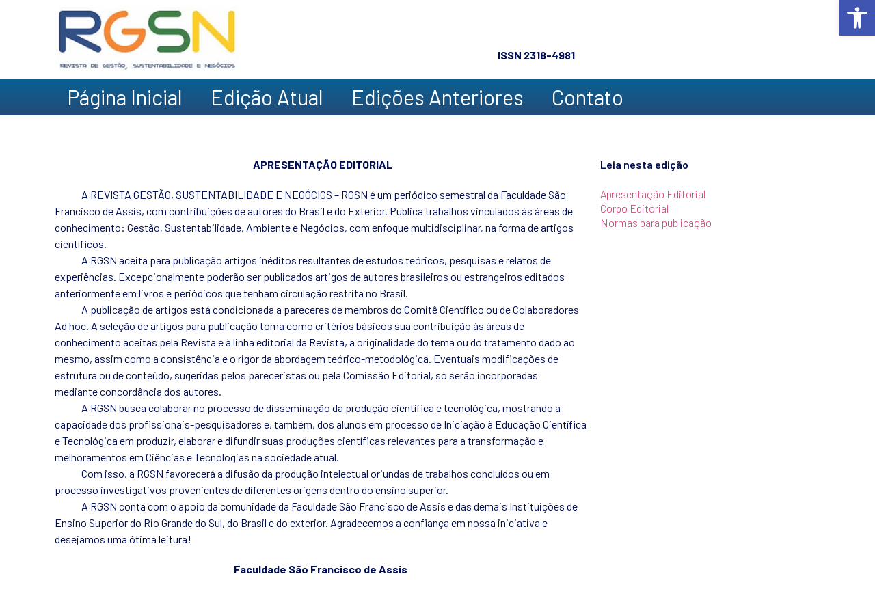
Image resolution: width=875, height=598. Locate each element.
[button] (857, 18)
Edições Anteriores (437, 97)
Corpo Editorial (634, 208)
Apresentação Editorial (652, 193)
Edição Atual (267, 97)
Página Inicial (125, 97)
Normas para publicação (656, 222)
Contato (587, 97)
